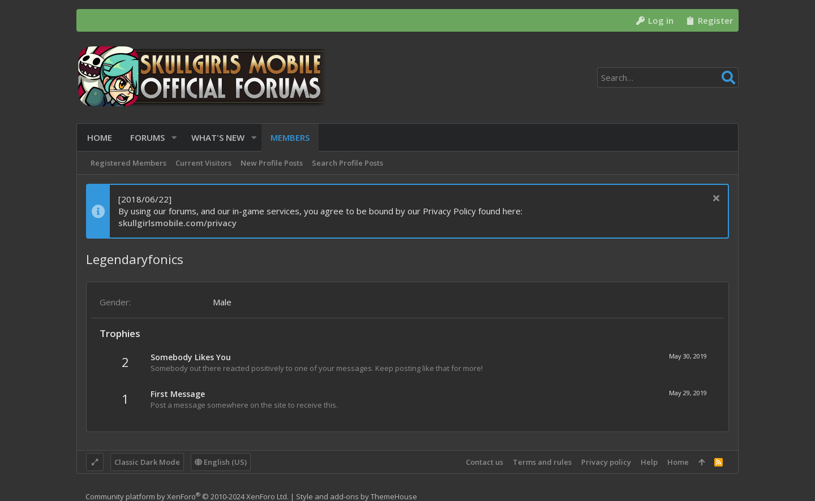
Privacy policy (606, 462)
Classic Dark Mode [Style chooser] (147, 462)
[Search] (668, 77)
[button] (173, 138)
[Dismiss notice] (714, 199)
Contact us (484, 462)
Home (678, 462)
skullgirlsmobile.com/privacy (177, 222)
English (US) (221, 462)
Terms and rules (542, 462)
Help (649, 462)
